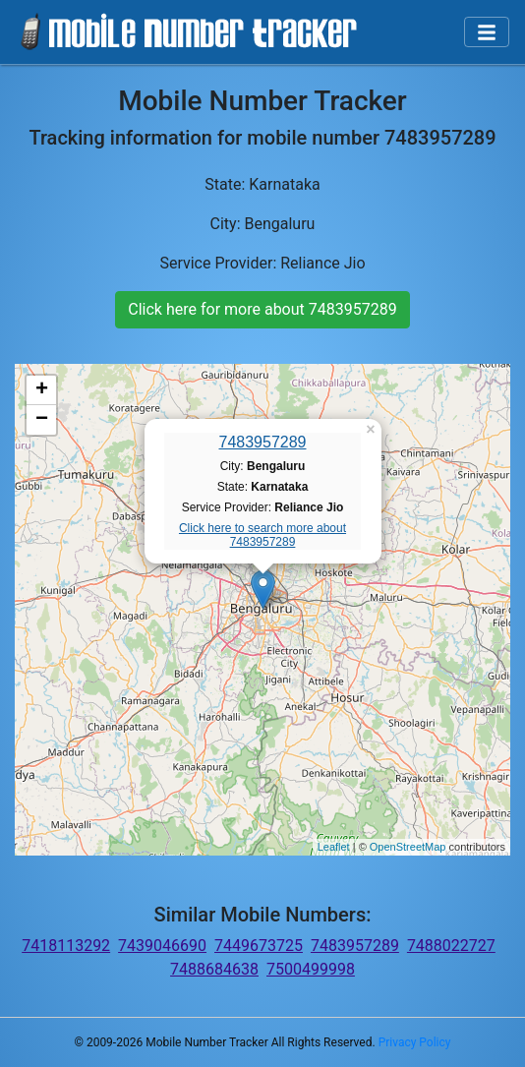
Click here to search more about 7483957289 (262, 535)
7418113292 (66, 945)
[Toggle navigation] (486, 32)
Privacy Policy (415, 1042)
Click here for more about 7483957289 (262, 309)
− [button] (41, 420)
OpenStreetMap (408, 847)
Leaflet (334, 847)
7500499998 (310, 969)
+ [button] (41, 390)
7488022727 (451, 945)
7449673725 (258, 945)
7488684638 (214, 969)
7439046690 (162, 945)
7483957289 (263, 442)
